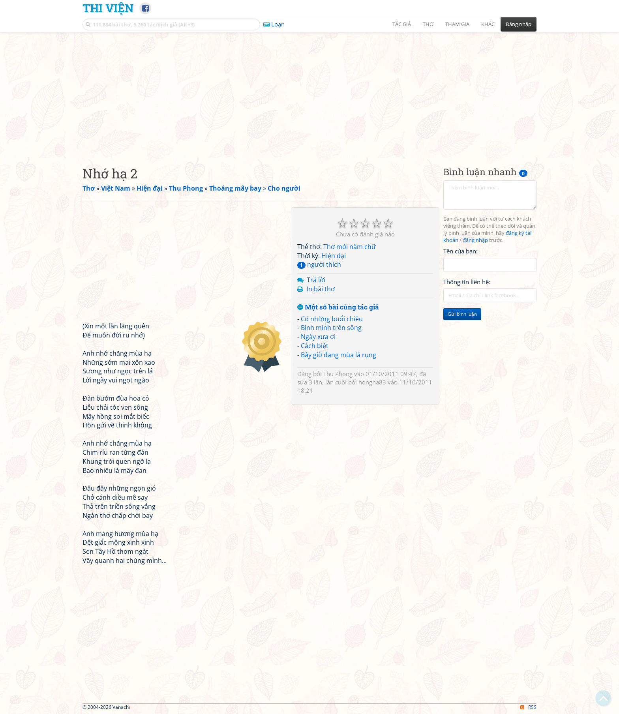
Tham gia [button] (457, 24)
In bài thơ (321, 289)
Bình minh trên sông (331, 327)
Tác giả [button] (401, 24)
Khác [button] (488, 24)
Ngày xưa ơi (318, 336)
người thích (319, 264)
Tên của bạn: (460, 251)
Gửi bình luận (462, 314)
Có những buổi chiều (332, 319)
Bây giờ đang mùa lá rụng (338, 354)
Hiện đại (333, 255)
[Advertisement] (309, 92)
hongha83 (372, 382)
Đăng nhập (518, 24)
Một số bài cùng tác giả (338, 307)
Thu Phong (338, 374)
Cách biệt (314, 345)
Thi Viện (108, 7)
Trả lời (316, 279)
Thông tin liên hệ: (466, 282)
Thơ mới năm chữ (349, 246)
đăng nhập (475, 240)
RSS (528, 707)
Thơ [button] (428, 24)
